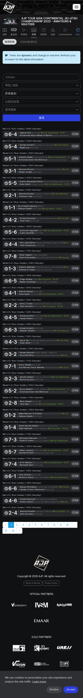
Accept (71, 689)
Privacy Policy (51, 583)
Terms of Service (33, 583)
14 (13, 530)
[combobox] (42, 85)
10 (67, 524)
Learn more (39, 681)
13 (6, 530)
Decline (53, 689)
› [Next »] (19, 530)
